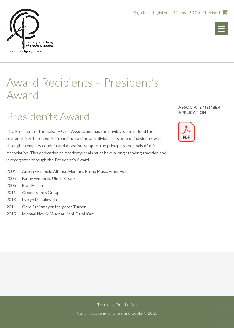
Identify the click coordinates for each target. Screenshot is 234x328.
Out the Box (126, 304)
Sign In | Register (150, 12)
